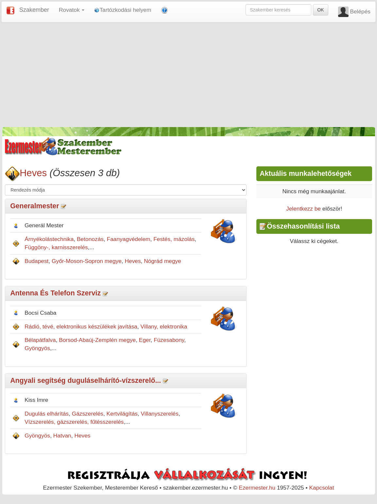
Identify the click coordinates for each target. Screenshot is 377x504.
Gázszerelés (87, 413)
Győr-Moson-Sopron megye (87, 261)
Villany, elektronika (164, 326)
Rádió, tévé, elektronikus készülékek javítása (81, 326)
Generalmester (34, 206)
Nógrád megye (162, 261)
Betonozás (90, 239)
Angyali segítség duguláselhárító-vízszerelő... (85, 380)
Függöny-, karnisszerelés (56, 247)
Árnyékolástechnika (49, 239)
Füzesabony (169, 340)
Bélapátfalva (40, 340)
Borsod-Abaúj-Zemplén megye (97, 340)
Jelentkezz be (303, 208)
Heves (33, 172)
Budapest (36, 261)
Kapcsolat (321, 487)
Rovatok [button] (71, 10)
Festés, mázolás (174, 239)
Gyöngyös (37, 348)
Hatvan (62, 435)
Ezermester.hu (257, 487)
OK (320, 9)
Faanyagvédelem (128, 239)
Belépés (360, 11)
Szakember (34, 10)
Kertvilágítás (122, 413)
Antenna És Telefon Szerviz (55, 293)
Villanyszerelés (160, 413)
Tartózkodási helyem (122, 10)
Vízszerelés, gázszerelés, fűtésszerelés (74, 422)
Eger (145, 340)
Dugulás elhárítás (47, 413)
